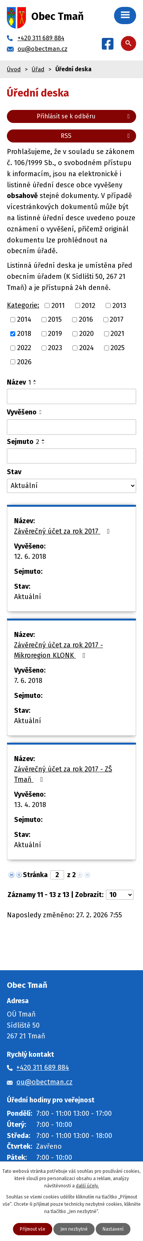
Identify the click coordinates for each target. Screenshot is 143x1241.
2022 (24, 348)
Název (19, 382)
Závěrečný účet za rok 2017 (63, 531)
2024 (86, 348)
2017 (117, 319)
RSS (96, 135)
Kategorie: (23, 305)
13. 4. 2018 (30, 805)
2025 (118, 348)
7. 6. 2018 (28, 680)
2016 (86, 319)
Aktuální (27, 597)
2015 (55, 319)
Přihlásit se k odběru (84, 116)
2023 (55, 348)
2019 (55, 333)
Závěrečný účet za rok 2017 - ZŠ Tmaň (63, 774)
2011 (58, 305)
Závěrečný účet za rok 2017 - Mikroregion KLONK (58, 650)
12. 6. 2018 (30, 556)
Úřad (38, 69)
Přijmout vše (32, 1229)
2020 (86, 333)
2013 (119, 305)
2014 (24, 319)
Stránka (35, 875)
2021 (117, 333)
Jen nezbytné (74, 1229)
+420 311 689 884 (42, 1067)
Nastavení (113, 1229)
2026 (24, 361)
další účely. (87, 1186)
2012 (88, 305)
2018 (24, 333)
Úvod (14, 69)
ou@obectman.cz (44, 1082)
